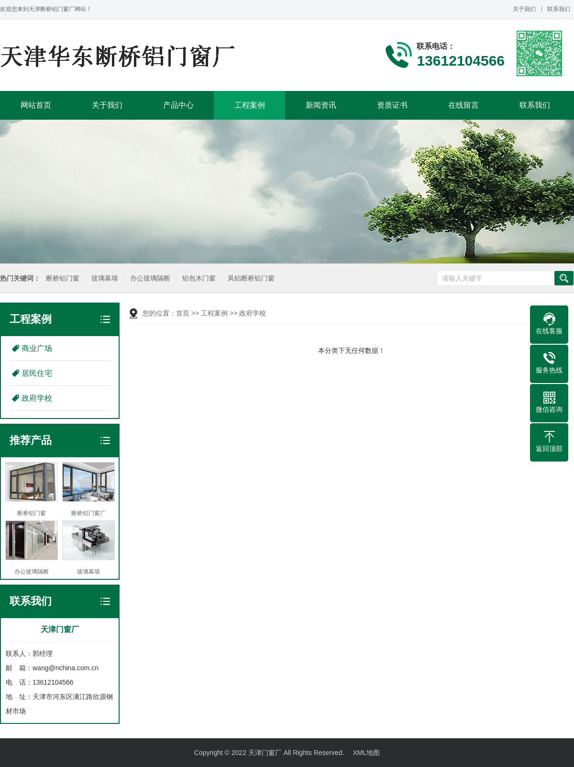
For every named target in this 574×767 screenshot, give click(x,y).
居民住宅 (37, 373)
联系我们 (558, 9)
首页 (182, 313)
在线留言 (463, 105)
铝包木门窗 (198, 278)
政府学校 (37, 398)
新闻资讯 (321, 105)
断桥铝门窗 (62, 278)
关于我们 (524, 9)
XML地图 (366, 752)
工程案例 (249, 105)
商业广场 (37, 348)
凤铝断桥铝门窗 (250, 278)
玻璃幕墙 (104, 278)
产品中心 (178, 105)
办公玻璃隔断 (150, 278)
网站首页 (36, 105)
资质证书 (392, 105)
